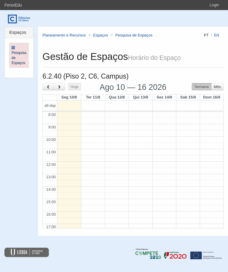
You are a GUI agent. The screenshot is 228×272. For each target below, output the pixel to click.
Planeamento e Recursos (64, 35)
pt (206, 35)
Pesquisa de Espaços (134, 35)
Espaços (100, 35)
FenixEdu (13, 5)
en (216, 35)
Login (214, 5)
